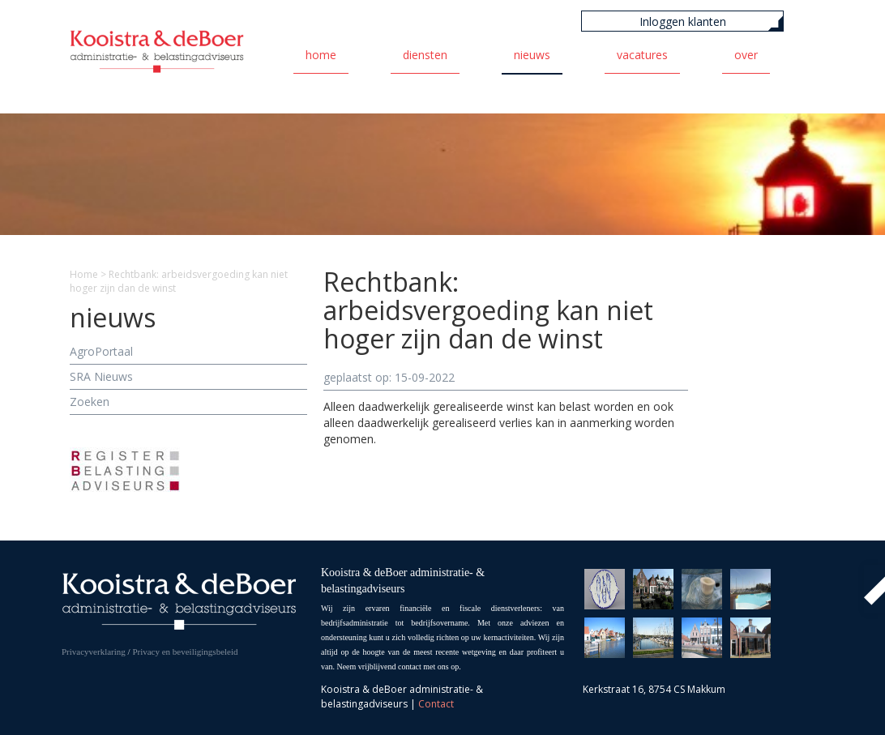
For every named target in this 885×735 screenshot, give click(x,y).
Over (746, 54)
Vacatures (642, 54)
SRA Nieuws (101, 376)
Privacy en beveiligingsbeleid (184, 651)
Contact (436, 704)
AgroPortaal (101, 351)
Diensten (425, 54)
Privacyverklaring (94, 651)
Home (321, 54)
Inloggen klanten (682, 21)
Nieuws (532, 54)
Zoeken (89, 401)
